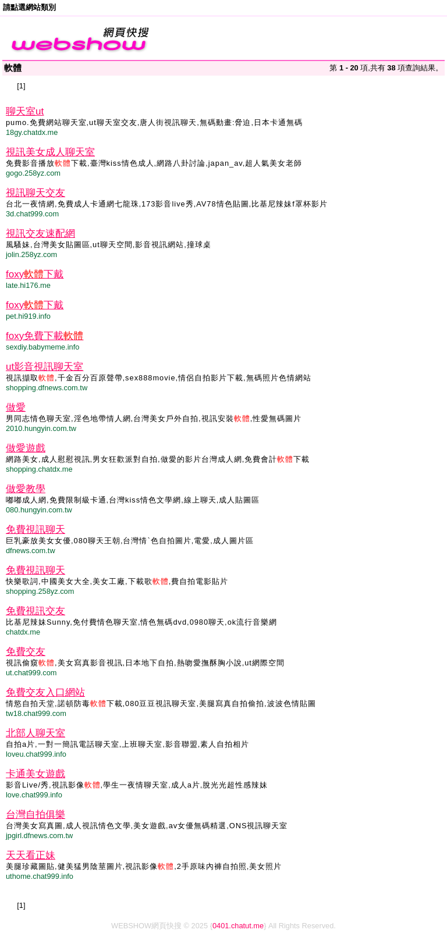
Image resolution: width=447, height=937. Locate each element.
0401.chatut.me (238, 925)
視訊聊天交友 (35, 192)
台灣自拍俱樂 (35, 814)
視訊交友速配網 (40, 233)
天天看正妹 (30, 855)
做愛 (16, 407)
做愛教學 (25, 488)
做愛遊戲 (25, 448)
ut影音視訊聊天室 (44, 366)
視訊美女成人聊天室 (50, 152)
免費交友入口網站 (45, 692)
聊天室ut (25, 111)
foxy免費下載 (44, 335)
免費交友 (25, 651)
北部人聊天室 (35, 733)
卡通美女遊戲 (35, 773)
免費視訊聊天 (35, 529)
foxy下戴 (34, 274)
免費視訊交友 (35, 611)
